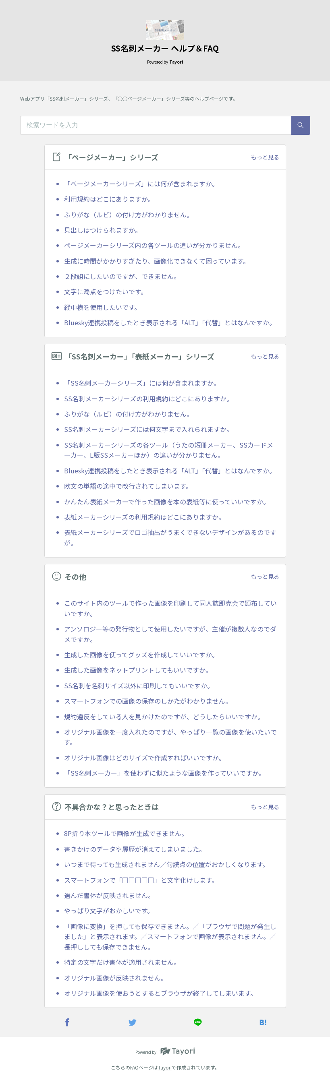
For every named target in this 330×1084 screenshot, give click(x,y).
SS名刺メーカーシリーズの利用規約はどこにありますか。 (148, 398)
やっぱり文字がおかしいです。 (109, 910)
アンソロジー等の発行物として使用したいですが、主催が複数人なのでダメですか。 (170, 634)
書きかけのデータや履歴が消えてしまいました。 (134, 849)
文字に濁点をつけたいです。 (105, 291)
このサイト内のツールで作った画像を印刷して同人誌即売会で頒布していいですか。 (170, 608)
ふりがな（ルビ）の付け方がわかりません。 (128, 214)
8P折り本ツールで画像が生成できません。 (126, 833)
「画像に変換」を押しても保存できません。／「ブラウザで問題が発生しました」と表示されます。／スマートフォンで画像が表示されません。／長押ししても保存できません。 (170, 936)
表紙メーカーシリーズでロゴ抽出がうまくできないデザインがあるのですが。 (170, 537)
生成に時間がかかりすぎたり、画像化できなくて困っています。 (156, 261)
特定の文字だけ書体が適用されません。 (122, 962)
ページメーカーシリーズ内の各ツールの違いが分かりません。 (154, 245)
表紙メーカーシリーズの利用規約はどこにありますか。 (144, 517)
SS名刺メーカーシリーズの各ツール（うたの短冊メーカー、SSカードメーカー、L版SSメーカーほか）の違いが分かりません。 (168, 450)
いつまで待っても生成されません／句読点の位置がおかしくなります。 (166, 864)
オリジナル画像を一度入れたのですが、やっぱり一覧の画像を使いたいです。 (170, 737)
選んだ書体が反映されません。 (109, 895)
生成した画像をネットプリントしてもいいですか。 (138, 670)
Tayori (165, 1067)
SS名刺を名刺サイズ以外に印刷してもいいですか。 (139, 685)
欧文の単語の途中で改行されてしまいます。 (128, 486)
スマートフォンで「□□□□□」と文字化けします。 (141, 880)
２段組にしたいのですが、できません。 (122, 276)
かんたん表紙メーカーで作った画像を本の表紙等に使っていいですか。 (167, 501)
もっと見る (265, 157)
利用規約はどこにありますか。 (109, 199)
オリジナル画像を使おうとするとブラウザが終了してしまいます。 (160, 993)
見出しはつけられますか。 (102, 230)
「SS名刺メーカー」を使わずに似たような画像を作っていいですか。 (164, 773)
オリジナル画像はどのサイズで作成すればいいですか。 (144, 757)
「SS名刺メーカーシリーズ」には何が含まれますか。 (142, 383)
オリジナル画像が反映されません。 (115, 978)
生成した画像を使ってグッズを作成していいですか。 (141, 654)
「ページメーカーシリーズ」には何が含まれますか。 (141, 183)
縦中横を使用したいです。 (102, 307)
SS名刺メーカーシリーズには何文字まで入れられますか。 (148, 429)
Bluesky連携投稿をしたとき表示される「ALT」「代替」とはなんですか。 (170, 322)
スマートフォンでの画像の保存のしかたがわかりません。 (148, 701)
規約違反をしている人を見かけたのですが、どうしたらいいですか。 (164, 716)
